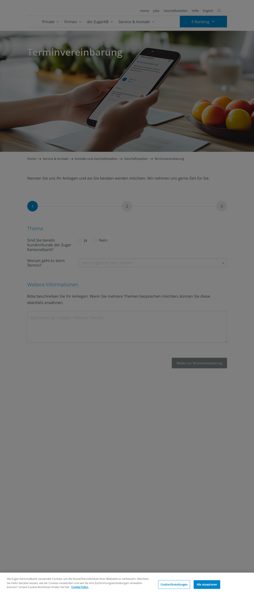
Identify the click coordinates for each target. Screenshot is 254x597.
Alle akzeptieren (207, 584)
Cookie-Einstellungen (174, 584)
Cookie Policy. (80, 587)
